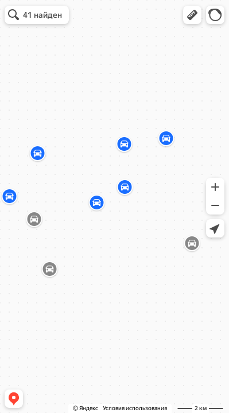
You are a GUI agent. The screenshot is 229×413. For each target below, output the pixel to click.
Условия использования (135, 408)
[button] (192, 15)
